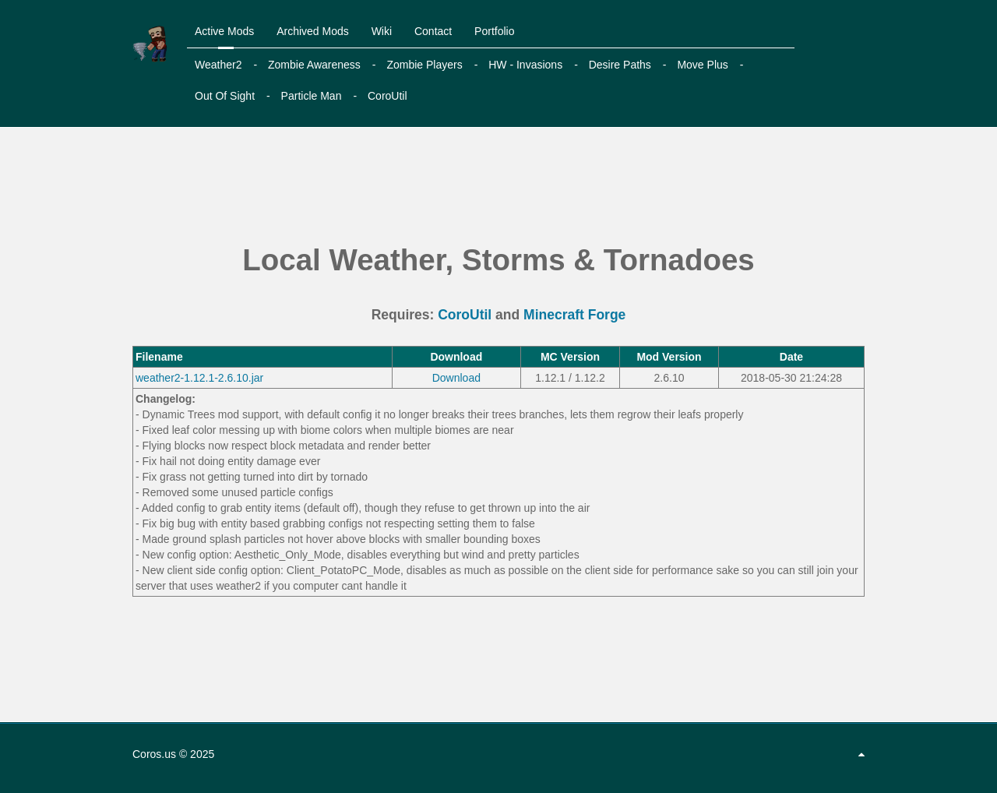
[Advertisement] (498, 186)
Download (456, 378)
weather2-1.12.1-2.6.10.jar (199, 378)
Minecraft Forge (574, 314)
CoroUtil (464, 314)
